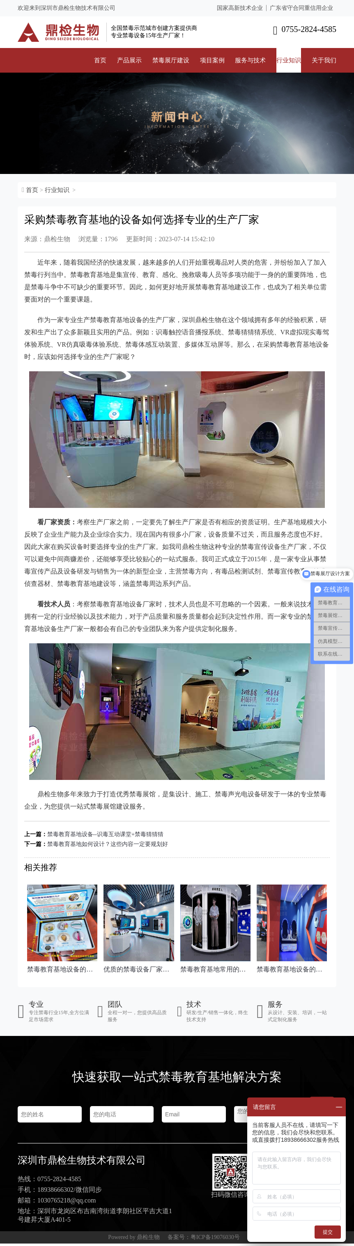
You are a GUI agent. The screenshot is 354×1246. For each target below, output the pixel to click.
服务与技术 (250, 60)
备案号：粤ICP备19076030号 (204, 1240)
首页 (100, 60)
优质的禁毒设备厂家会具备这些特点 (138, 969)
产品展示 (129, 60)
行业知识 (288, 60)
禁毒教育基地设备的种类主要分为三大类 (62, 969)
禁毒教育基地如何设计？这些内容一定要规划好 (107, 844)
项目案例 (212, 60)
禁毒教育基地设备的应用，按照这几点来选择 (292, 969)
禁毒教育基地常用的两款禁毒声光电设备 (215, 969)
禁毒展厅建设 (170, 60)
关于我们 (324, 60)
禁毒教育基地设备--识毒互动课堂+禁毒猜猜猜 (105, 834)
